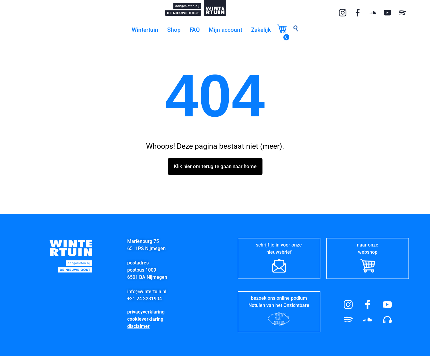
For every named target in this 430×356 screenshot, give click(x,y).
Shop (174, 29)
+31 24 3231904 (144, 298)
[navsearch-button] (296, 30)
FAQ (195, 29)
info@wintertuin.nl (146, 291)
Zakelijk (261, 29)
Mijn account (225, 29)
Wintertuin (145, 29)
